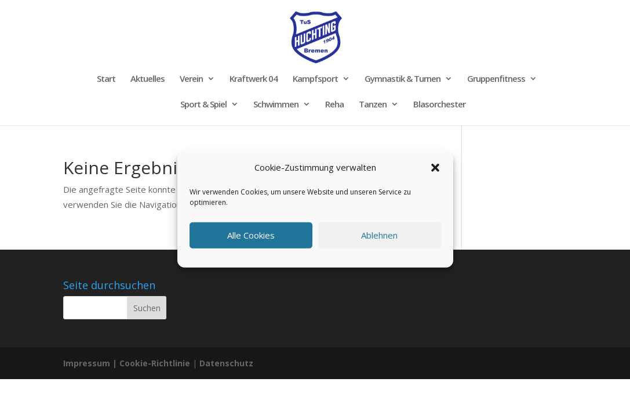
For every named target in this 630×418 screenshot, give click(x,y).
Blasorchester (439, 105)
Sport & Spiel (203, 105)
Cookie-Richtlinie (155, 363)
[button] (435, 168)
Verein (191, 79)
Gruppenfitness (496, 79)
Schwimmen (275, 105)
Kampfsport (315, 79)
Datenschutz (226, 363)
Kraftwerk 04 (254, 79)
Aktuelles (147, 79)
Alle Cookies (251, 235)
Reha (334, 105)
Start (106, 79)
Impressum (86, 363)
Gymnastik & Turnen (402, 79)
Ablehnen (379, 235)
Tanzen (373, 105)
